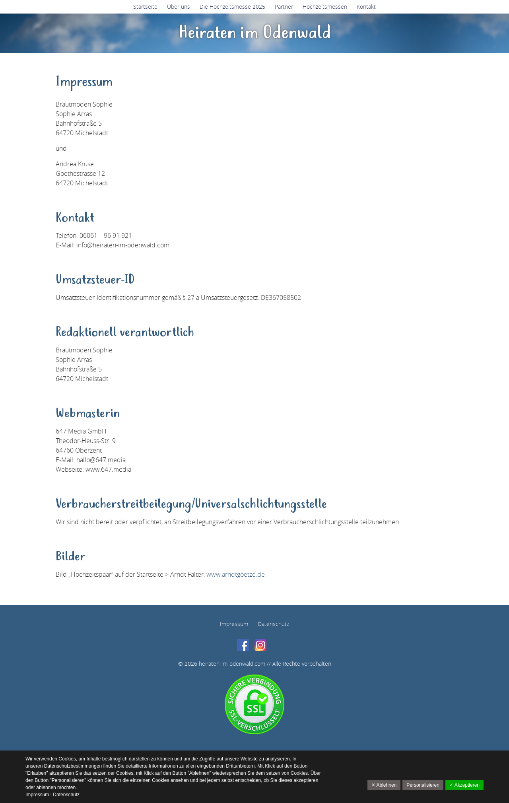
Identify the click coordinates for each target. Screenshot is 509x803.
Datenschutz (273, 624)
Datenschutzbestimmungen (73, 766)
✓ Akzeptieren (464, 785)
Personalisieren (422, 785)
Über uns (178, 6)
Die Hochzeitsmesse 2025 (232, 6)
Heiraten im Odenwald (255, 33)
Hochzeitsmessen (325, 6)
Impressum (234, 624)
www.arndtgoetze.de (235, 574)
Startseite (145, 6)
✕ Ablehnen (383, 785)
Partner (284, 6)
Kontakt (366, 6)
